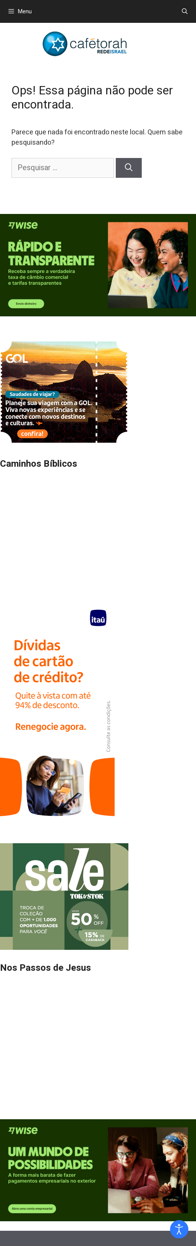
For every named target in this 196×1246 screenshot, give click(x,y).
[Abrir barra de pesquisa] (184, 11)
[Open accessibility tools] (179, 1229)
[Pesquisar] (129, 168)
